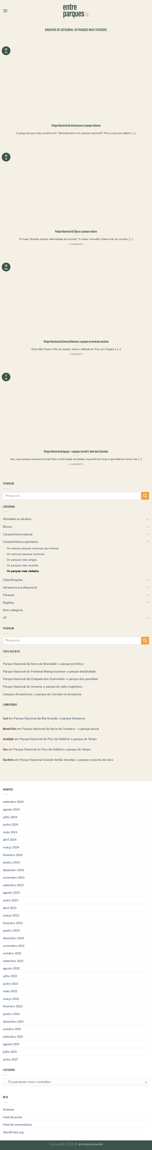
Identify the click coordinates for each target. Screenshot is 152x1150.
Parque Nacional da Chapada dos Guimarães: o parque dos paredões (50, 678)
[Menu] (5, 11)
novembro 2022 (13, 945)
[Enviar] (145, 496)
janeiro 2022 (11, 1013)
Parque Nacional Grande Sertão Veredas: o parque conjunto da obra (66, 759)
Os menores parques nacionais (25, 554)
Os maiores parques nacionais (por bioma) (33, 548)
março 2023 (11, 915)
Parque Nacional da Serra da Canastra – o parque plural (60, 728)
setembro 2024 (13, 801)
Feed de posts (12, 1117)
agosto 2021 (11, 1044)
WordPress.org (13, 1132)
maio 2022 (10, 991)
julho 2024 (10, 817)
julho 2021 (10, 1051)
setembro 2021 (13, 1036)
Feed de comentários (17, 1124)
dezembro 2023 (13, 870)
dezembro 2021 (13, 1021)
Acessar (8, 1109)
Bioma (7, 526)
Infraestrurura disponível (20, 587)
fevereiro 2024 (13, 854)
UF (5, 617)
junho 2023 (10, 900)
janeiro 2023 (11, 930)
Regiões (8, 602)
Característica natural (17, 534)
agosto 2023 (11, 892)
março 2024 (11, 847)
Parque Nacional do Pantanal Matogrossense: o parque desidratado (49, 671)
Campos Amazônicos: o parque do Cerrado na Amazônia (42, 694)
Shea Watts (8, 759)
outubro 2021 (12, 1029)
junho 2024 (10, 824)
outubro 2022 (12, 953)
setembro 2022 (13, 960)
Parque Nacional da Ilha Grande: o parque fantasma (49, 718)
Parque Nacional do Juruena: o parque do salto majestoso (42, 686)
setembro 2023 (13, 885)
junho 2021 (10, 1059)
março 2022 (11, 998)
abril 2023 (10, 907)
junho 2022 (10, 983)
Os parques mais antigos (22, 559)
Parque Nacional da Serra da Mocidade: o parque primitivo (43, 663)
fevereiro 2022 (12, 1006)
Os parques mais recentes (22, 565)
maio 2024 (10, 832)
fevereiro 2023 (13, 923)
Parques (8, 594)
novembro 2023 (14, 877)
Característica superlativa (20, 541)
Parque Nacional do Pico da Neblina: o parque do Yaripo (58, 739)
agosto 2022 (11, 968)
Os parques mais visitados (23, 571)
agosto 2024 (11, 809)
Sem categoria (13, 610)
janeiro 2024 (11, 862)
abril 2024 (10, 839)
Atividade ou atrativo (17, 519)
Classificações (13, 579)
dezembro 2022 (13, 938)
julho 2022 (10, 976)
